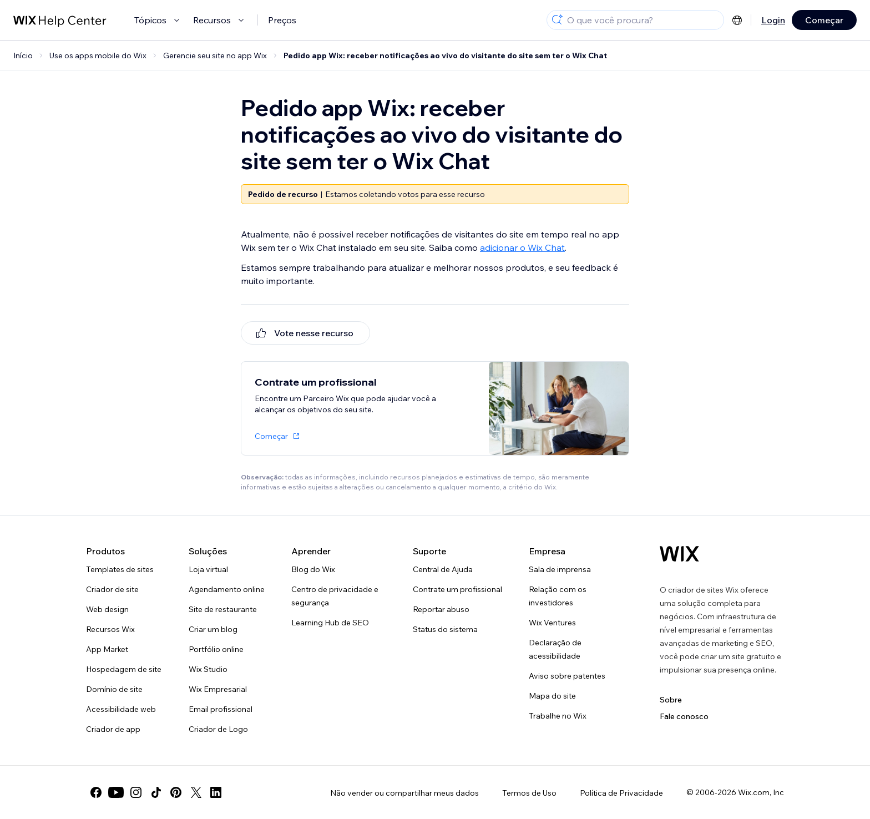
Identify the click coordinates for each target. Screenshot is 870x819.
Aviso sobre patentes (567, 676)
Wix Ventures (552, 623)
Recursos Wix (110, 629)
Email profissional (220, 709)
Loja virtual (208, 569)
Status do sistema (445, 629)
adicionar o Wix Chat (522, 247)
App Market (107, 649)
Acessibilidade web (121, 709)
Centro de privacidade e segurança (334, 596)
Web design (107, 609)
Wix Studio (208, 669)
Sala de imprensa (560, 569)
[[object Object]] (305, 333)
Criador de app (113, 729)
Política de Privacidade (621, 793)
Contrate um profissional (457, 589)
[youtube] (116, 792)
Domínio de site (114, 689)
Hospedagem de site (123, 669)
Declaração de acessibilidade (555, 649)
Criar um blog (213, 629)
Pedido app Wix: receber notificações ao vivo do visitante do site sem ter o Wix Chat (445, 55)
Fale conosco (684, 716)
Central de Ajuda (443, 569)
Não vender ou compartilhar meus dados (404, 793)
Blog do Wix (313, 569)
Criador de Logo (218, 729)
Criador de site (112, 589)
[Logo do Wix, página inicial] (679, 554)
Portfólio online (216, 649)
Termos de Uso (529, 793)
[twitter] (196, 792)
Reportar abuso (441, 609)
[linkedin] (216, 792)
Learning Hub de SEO (330, 623)
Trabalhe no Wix (557, 716)
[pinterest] (176, 792)
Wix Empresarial (218, 689)
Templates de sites (120, 569)
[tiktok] (156, 792)
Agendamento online (227, 589)
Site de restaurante (223, 609)
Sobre (671, 700)
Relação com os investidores (557, 596)
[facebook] (96, 792)
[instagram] (136, 792)
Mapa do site (552, 696)
